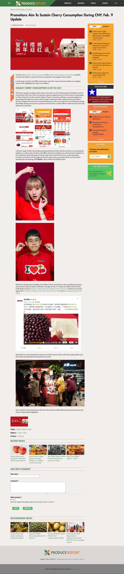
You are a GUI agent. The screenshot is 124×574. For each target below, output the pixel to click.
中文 (115, 3)
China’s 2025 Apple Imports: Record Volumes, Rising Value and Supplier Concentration (101, 34)
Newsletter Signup (78, 559)
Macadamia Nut (98, 127)
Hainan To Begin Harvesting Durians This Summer (37, 536)
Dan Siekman (32, 25)
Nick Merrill (75, 569)
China (20, 433)
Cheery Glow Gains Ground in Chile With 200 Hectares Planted (17, 458)
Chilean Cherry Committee (35, 75)
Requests (106, 112)
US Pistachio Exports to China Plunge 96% (101, 74)
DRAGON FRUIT (98, 134)
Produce (67, 3)
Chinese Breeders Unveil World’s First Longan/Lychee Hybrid (56, 536)
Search (121, 3)
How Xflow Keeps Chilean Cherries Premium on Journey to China (57, 458)
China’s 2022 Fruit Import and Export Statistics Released (16, 536)
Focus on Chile (101, 87)
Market (19, 429)
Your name (14, 474)
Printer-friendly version (12, 91)
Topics (93, 3)
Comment (14, 481)
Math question (16, 497)
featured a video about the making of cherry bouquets (48, 289)
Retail (25, 429)
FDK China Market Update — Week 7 (73, 457)
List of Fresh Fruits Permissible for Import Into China (97, 174)
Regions (81, 3)
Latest (94, 26)
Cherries (21, 436)
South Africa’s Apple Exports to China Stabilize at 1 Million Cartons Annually (36, 459)
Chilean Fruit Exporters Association (61, 75)
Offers (94, 112)
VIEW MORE (100, 82)
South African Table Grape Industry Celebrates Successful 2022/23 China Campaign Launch (75, 538)
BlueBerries (97, 119)
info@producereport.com (64, 559)
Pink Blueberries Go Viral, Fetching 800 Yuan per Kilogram (101, 55)
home (57, 3)
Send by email (12, 94)
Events (105, 3)
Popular (105, 26)
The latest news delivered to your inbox (99, 150)
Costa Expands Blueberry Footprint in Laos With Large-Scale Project (101, 45)
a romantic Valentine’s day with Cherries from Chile (42, 291)
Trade (29, 429)
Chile (24, 433)
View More (100, 139)
